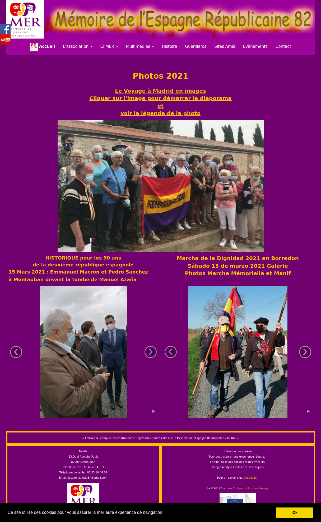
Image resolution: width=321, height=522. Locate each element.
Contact (283, 46)
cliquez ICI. (251, 477)
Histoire (169, 46)
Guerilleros (195, 46)
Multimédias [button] (140, 46)
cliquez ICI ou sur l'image (252, 488)
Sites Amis (224, 46)
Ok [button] (294, 512)
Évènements (255, 46)
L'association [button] (77, 46)
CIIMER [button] (109, 46)
